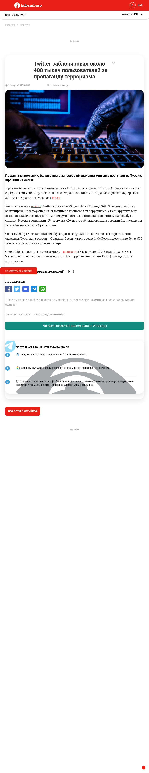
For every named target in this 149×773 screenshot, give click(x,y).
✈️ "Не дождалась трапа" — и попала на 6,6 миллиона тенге (50, 354)
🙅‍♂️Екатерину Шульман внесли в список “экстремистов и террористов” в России (62, 367)
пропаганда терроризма (49, 314)
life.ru (56, 198)
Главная (10, 25)
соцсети (25, 314)
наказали (69, 252)
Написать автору (60, 85)
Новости (25, 25)
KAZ (140, 5)
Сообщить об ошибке (18, 271)
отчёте (36, 206)
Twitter (11, 314)
